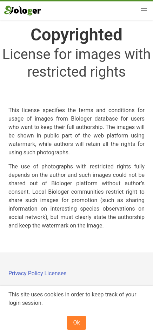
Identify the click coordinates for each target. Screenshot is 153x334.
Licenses (55, 273)
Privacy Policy (26, 273)
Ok (76, 322)
